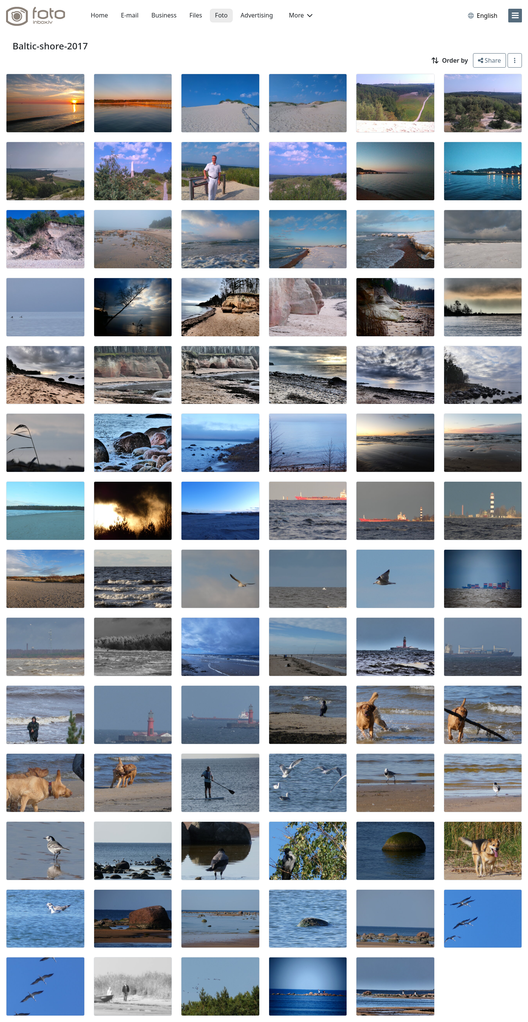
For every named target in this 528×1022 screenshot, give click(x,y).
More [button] (300, 15)
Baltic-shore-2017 (50, 46)
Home (99, 15)
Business (164, 15)
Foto (221, 15)
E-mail (130, 15)
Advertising (257, 15)
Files (195, 15)
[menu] (515, 15)
